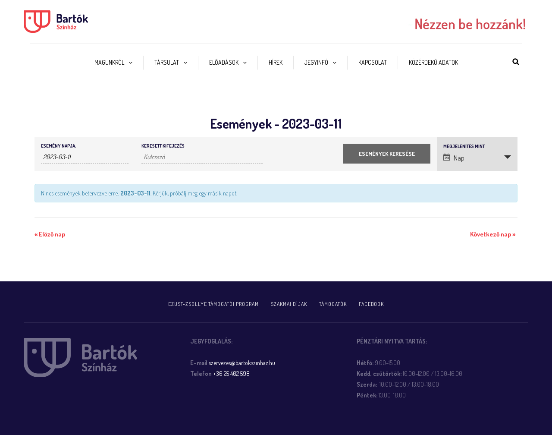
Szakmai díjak (289, 304)
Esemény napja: (58, 146)
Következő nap (492, 234)
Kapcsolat (372, 62)
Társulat (166, 62)
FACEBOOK (371, 304)
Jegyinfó (316, 62)
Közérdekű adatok (433, 62)
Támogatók (333, 304)
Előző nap (49, 234)
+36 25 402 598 (231, 373)
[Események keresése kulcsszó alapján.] (202, 157)
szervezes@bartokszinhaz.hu (242, 362)
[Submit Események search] (386, 154)
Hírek (275, 62)
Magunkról (109, 62)
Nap (453, 158)
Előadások (223, 62)
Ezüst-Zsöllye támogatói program (213, 304)
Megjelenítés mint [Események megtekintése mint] (464, 146)
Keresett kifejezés (163, 146)
